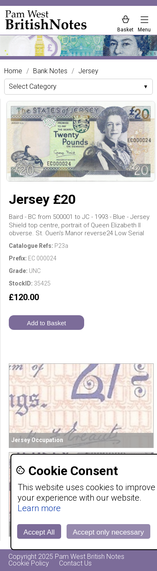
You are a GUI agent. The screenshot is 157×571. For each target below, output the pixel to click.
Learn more (39, 508)
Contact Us (75, 563)
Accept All (39, 532)
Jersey (88, 71)
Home (13, 71)
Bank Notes (50, 71)
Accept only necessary (108, 532)
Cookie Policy (28, 563)
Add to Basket (46, 323)
